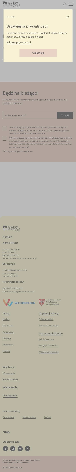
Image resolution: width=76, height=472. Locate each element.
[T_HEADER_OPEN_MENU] (71, 4)
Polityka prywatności (18, 42)
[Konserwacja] (10, 331)
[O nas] (8, 313)
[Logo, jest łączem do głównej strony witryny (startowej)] (11, 228)
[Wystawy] (10, 367)
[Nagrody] (8, 351)
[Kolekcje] (8, 319)
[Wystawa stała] (10, 372)
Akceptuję (38, 53)
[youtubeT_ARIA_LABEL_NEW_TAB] (20, 448)
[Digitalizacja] (9, 325)
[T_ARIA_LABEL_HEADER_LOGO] (11, 4)
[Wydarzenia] (12, 387)
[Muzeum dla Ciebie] (52, 333)
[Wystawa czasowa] (12, 379)
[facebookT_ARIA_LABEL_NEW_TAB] (5, 448)
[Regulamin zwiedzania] (50, 325)
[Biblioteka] (8, 338)
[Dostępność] (12, 396)
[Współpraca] (9, 344)
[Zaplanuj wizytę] (50, 313)
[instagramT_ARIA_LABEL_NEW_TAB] (12, 448)
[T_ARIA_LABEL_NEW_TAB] (21, 467)
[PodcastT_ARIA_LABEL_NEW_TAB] (49, 417)
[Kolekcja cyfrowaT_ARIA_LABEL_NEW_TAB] (31, 417)
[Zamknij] (68, 17)
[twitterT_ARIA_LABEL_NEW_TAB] (27, 448)
